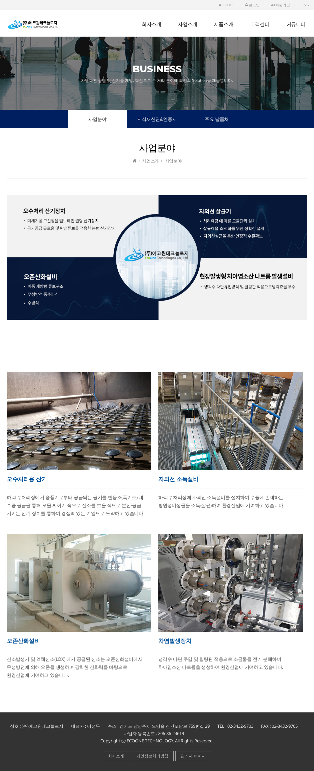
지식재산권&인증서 (157, 119)
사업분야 (97, 119)
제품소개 (223, 24)
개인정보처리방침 (152, 756)
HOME (226, 4)
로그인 (252, 4)
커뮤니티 (296, 24)
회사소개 (151, 24)
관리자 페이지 (193, 756)
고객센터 (259, 24)
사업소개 (187, 24)
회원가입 (280, 4)
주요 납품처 (217, 119)
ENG (305, 4)
